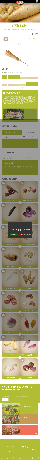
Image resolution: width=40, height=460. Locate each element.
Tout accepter (13, 234)
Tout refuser (20, 234)
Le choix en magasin (12, 132)
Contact (15, 443)
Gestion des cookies (10, 451)
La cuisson (10, 137)
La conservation (29, 137)
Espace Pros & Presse (7, 443)
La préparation (30, 132)
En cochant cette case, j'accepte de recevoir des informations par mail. (16, 396)
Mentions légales (10, 446)
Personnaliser (27, 234)
